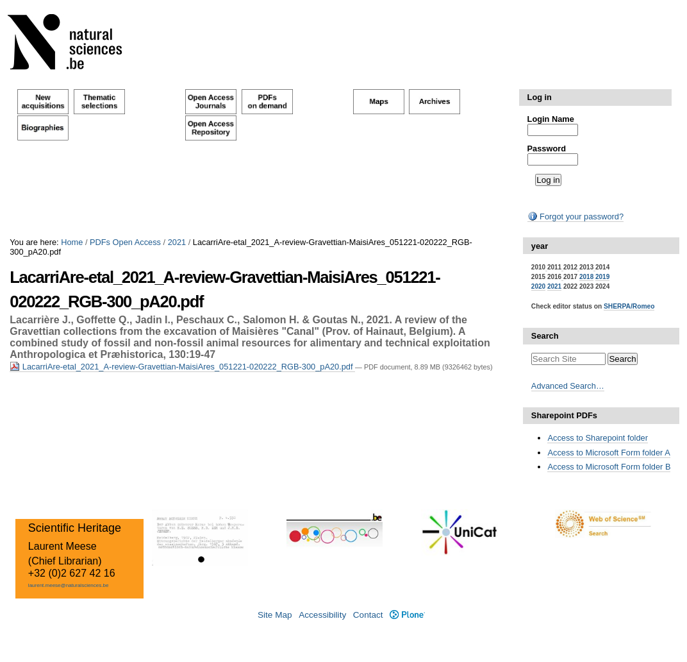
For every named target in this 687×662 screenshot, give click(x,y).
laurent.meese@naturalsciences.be (68, 585)
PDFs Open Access (125, 242)
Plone (407, 615)
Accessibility (322, 615)
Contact (368, 615)
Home (72, 242)
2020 (538, 286)
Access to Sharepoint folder (597, 438)
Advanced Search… (567, 386)
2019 (602, 276)
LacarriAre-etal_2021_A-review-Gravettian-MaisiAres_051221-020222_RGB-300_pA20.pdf (182, 366)
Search (545, 336)
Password (546, 148)
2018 (586, 276)
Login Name (550, 119)
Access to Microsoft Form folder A (608, 452)
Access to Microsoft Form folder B (608, 466)
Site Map (275, 615)
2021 (177, 242)
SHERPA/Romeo (629, 306)
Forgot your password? (575, 216)
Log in (539, 97)
